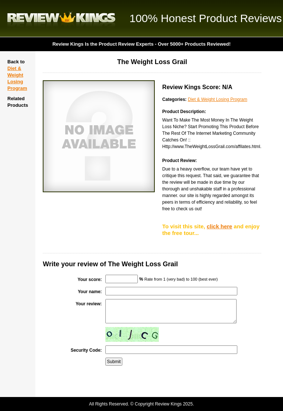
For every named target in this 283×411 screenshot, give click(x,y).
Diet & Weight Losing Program (217, 99)
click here (219, 226)
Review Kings (61, 18)
